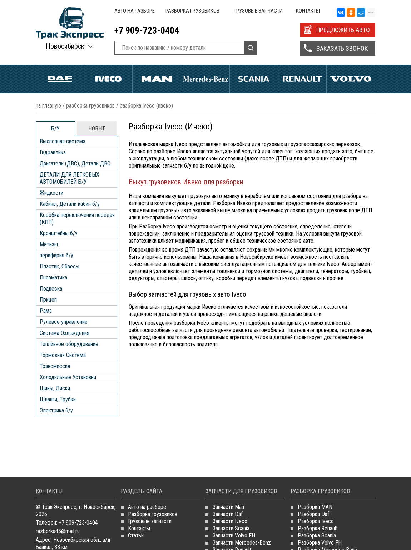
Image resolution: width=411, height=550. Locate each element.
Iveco (108, 79)
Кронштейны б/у (59, 233)
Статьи (136, 535)
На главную (48, 105)
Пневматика (53, 277)
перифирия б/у (56, 255)
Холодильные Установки (68, 377)
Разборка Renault (318, 528)
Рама (46, 310)
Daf (60, 79)
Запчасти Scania (231, 528)
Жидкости (51, 192)
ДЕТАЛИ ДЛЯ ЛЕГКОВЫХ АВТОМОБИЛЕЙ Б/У (69, 178)
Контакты (308, 11)
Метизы (49, 244)
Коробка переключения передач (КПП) (77, 219)
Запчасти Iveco (230, 521)
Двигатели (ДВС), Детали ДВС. (76, 163)
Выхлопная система (62, 141)
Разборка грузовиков (192, 11)
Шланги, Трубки (58, 399)
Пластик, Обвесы (59, 266)
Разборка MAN (315, 507)
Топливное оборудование (69, 344)
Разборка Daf (313, 514)
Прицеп (48, 299)
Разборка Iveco (316, 521)
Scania (254, 79)
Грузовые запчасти (258, 11)
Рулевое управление (64, 321)
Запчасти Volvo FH (234, 535)
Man (157, 79)
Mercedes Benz (205, 79)
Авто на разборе (134, 11)
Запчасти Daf (228, 514)
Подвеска (51, 288)
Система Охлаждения (64, 332)
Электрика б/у (56, 410)
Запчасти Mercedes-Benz (242, 542)
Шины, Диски (55, 388)
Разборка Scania (317, 535)
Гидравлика (53, 152)
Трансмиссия (55, 366)
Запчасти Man (228, 507)
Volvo (351, 79)
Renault (302, 79)
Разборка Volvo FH (320, 542)
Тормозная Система (63, 355)
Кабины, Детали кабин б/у (70, 203)
